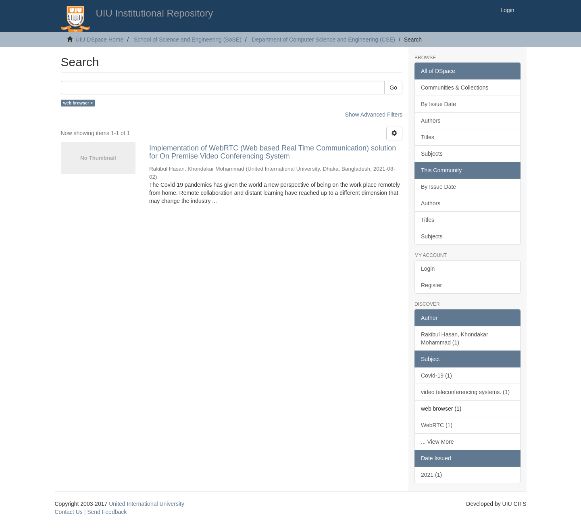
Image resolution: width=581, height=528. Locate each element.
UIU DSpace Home (99, 39)
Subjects (432, 153)
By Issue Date (438, 104)
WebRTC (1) (436, 425)
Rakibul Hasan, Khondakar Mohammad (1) (454, 338)
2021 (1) (431, 475)
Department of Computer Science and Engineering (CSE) (323, 39)
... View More (437, 441)
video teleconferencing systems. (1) (465, 392)
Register (431, 285)
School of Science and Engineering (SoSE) (188, 39)
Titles (427, 137)
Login (428, 268)
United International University (146, 504)
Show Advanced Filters (373, 114)
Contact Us (69, 512)
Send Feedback (107, 512)
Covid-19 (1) (436, 375)
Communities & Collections (454, 87)
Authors (430, 120)
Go (393, 87)
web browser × (78, 102)
